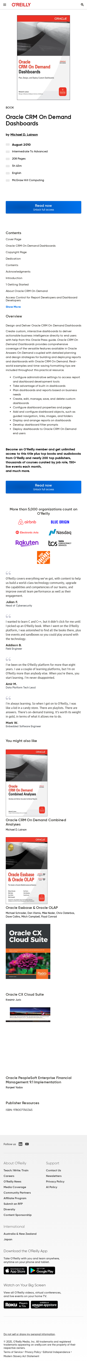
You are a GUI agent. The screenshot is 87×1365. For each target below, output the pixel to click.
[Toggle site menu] (4, 4)
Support (52, 1163)
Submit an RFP (13, 1204)
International (14, 1226)
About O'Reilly (15, 1163)
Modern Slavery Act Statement (21, 1356)
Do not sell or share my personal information (29, 1334)
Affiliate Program (15, 1198)
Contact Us (53, 1170)
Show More (13, 306)
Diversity (9, 1209)
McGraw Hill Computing (28, 180)
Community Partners (17, 1193)
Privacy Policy (55, 1181)
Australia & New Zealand (20, 1234)
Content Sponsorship (18, 1215)
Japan (8, 1239)
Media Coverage (15, 1187)
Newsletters (53, 1176)
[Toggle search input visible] (82, 4)
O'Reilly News (12, 1181)
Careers (9, 1176)
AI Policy (51, 1187)
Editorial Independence (56, 1352)
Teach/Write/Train (16, 1170)
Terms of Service (13, 1352)
